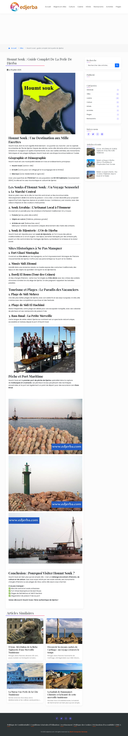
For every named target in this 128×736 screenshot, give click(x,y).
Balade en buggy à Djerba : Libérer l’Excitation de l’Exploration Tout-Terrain (107, 162)
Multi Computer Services (78, 732)
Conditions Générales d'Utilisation (45, 724)
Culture (72, 7)
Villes (21, 48)
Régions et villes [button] (59, 7)
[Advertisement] (64, 29)
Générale (103, 90)
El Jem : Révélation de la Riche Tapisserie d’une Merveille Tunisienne (24, 649)
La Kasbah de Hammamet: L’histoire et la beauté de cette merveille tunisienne (63, 694)
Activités (109, 7)
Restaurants (98, 7)
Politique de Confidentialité (18, 724)
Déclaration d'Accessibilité (103, 724)
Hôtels (88, 7)
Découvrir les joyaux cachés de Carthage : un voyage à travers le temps (63, 649)
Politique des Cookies (82, 724)
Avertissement (66, 724)
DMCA (118, 724)
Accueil (48, 7)
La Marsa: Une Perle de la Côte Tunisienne (25, 693)
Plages (118, 7)
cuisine (103, 98)
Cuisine (80, 7)
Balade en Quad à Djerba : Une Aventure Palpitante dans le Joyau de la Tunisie (108, 174)
